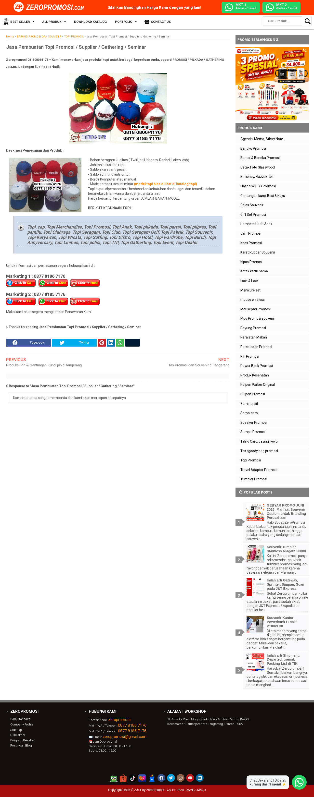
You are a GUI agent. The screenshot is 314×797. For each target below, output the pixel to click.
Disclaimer (17, 735)
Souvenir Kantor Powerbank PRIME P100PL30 (282, 622)
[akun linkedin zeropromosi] (200, 778)
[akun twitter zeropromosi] (171, 778)
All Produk (51, 22)
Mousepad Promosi (255, 309)
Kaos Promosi (251, 243)
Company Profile (21, 724)
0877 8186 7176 (132, 725)
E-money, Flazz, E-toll (256, 177)
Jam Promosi (250, 233)
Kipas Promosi (251, 262)
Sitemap (16, 730)
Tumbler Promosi (253, 479)
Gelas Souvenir (251, 205)
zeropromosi (119, 719)
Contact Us (159, 22)
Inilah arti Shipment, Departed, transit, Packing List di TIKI (283, 659)
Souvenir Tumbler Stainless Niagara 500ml (286, 549)
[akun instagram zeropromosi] (180, 778)
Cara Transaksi (20, 719)
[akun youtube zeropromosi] (190, 778)
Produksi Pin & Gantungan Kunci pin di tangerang (44, 365)
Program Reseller (22, 740)
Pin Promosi (249, 356)
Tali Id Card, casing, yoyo (259, 441)
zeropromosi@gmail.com (124, 736)
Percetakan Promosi (256, 347)
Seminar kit (249, 404)
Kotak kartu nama (254, 271)
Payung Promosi (253, 328)
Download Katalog (89, 22)
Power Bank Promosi (256, 366)
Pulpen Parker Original (257, 384)
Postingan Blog (21, 745)
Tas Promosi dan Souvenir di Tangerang (199, 365)
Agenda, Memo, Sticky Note (261, 139)
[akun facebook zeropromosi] (161, 778)
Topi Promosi (250, 460)
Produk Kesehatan (254, 375)
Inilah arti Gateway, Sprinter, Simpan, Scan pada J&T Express (285, 584)
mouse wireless (252, 300)
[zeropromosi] (50, 7)
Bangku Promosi (253, 148)
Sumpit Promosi (252, 432)
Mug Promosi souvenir (257, 318)
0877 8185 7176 (132, 731)
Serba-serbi (249, 413)
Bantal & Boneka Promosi (260, 158)
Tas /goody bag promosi (259, 451)
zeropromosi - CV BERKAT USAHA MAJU (176, 790)
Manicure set (250, 290)
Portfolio (121, 22)
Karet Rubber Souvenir (257, 252)
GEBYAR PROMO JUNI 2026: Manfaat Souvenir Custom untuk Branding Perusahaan (286, 511)
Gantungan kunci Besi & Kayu (262, 196)
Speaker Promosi (253, 422)
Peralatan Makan (253, 337)
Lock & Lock (249, 281)
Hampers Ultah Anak (256, 224)
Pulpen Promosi (252, 394)
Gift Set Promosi (253, 215)
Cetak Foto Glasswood (257, 167)
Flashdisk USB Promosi (258, 186)
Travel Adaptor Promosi (258, 470)
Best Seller (19, 22)
